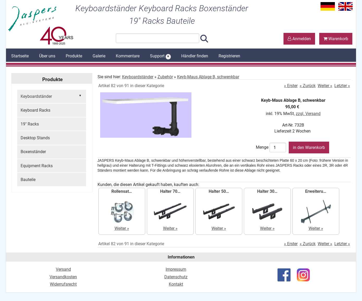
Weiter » (325, 85)
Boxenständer (33, 151)
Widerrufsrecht (63, 284)
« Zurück (308, 85)
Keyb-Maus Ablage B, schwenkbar (208, 76)
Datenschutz (176, 276)
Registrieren (229, 55)
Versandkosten (63, 276)
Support (160, 56)
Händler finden (194, 55)
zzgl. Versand (308, 113)
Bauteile (28, 179)
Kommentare (128, 55)
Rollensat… (121, 191)
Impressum (176, 269)
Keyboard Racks (35, 110)
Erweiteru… (315, 191)
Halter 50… (219, 191)
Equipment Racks (37, 165)
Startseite (20, 55)
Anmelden (299, 38)
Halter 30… (267, 191)
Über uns (47, 55)
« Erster (291, 85)
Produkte (74, 55)
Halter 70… (170, 191)
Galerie (99, 55)
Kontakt (176, 284)
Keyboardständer (52, 96)
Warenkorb (335, 38)
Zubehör (165, 76)
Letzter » (342, 85)
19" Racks (30, 124)
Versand (63, 269)
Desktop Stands (35, 137)
